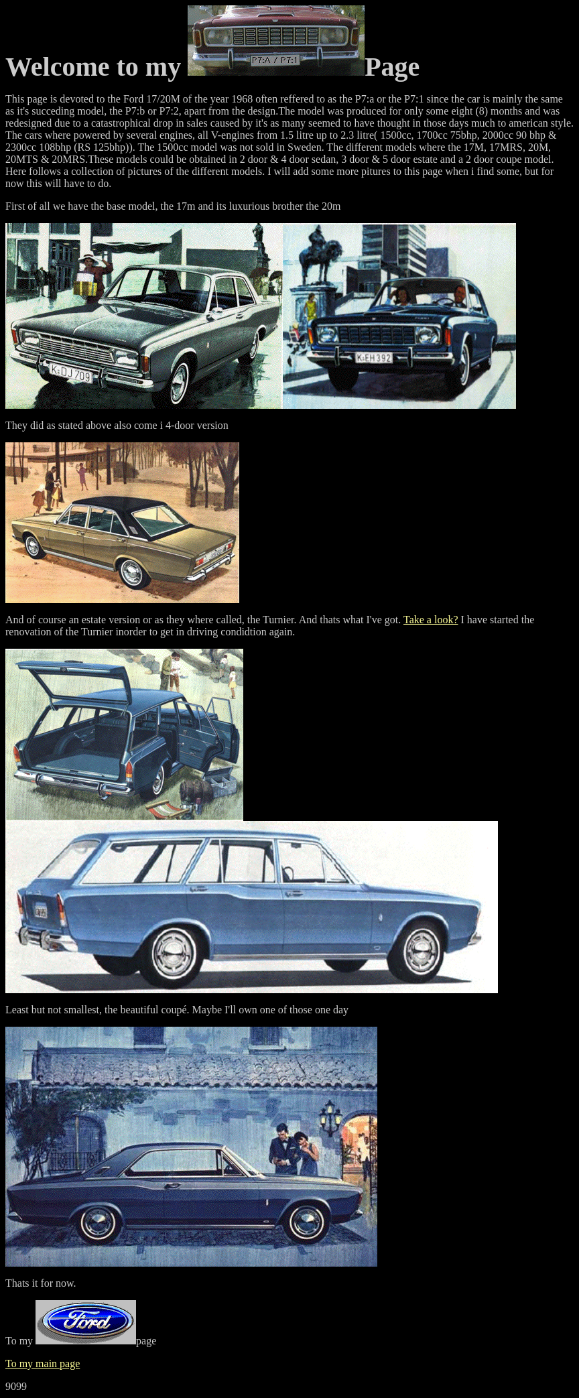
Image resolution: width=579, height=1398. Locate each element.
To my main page (42, 1363)
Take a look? (430, 619)
